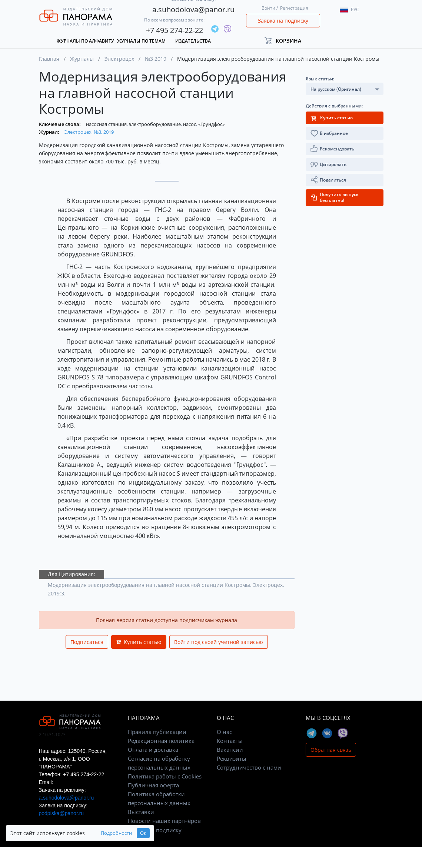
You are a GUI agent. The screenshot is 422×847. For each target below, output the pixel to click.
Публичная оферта (153, 785)
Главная (49, 58)
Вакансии (230, 749)
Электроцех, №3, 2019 (89, 132)
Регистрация (294, 8)
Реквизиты (231, 758)
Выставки (141, 812)
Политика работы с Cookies (165, 776)
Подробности (116, 833)
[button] (286, 40)
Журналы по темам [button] (141, 41)
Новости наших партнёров (164, 820)
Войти (268, 8)
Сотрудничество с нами (249, 767)
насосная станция (107, 124)
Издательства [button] (193, 41)
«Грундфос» (211, 124)
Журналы (82, 58)
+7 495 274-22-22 (174, 30)
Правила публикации (157, 731)
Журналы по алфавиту (85, 41)
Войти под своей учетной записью (218, 641)
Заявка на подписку (283, 20)
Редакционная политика (161, 740)
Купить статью (139, 641)
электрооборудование (155, 124)
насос (190, 124)
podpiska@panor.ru (61, 813)
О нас (224, 731)
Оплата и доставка (153, 749)
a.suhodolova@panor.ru (193, 9)
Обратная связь (330, 749)
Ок (143, 833)
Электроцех (119, 58)
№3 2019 (155, 58)
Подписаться (86, 641)
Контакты (230, 740)
